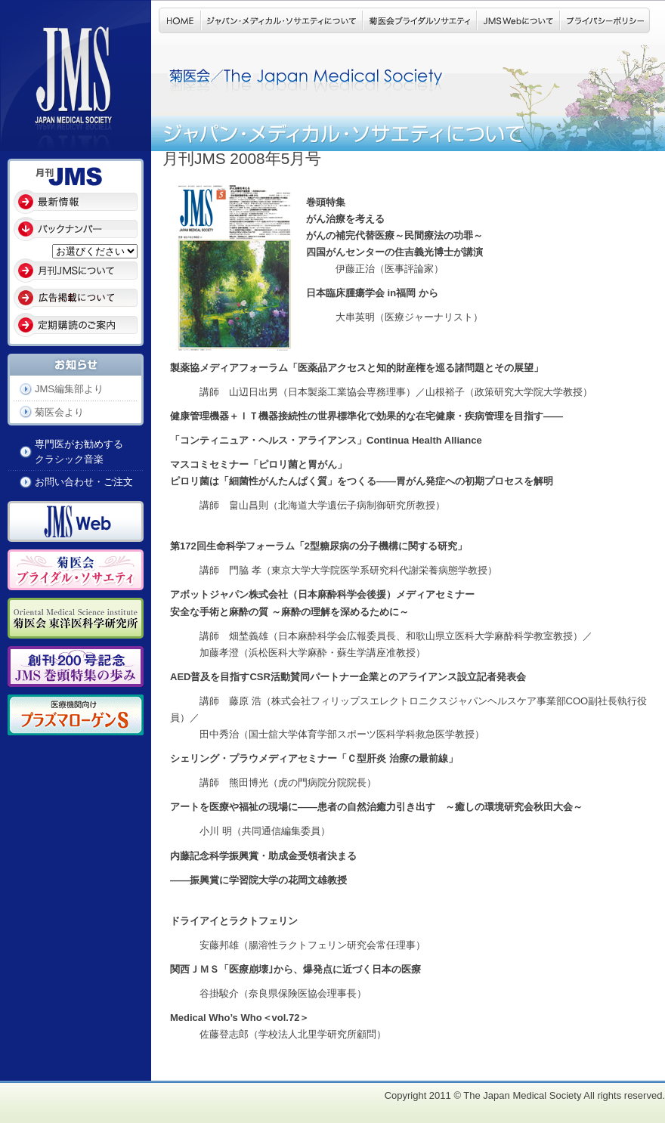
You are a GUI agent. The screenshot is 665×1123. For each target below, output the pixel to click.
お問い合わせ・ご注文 (84, 481)
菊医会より (59, 412)
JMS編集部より (69, 388)
